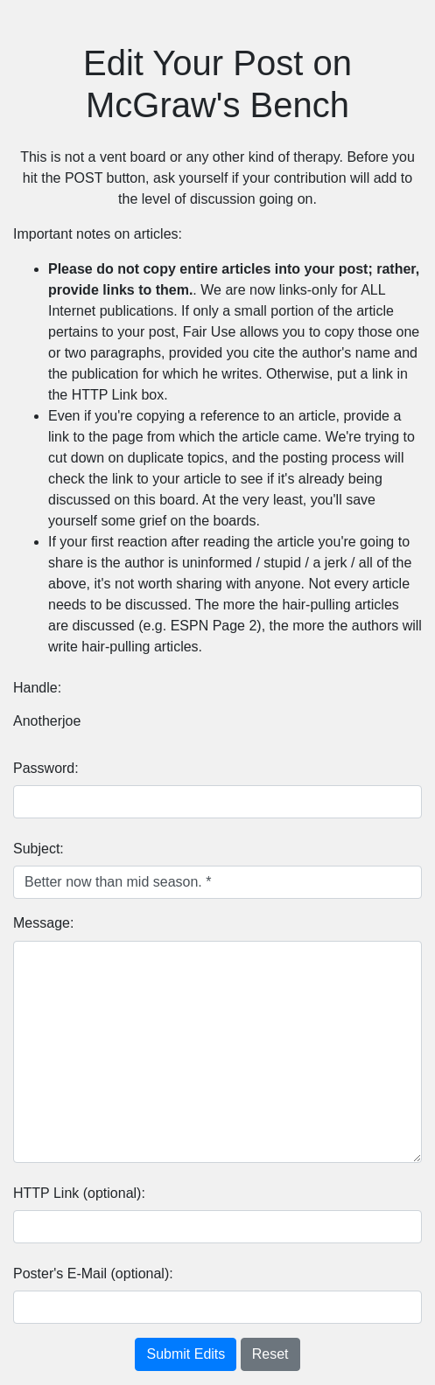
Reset (270, 1354)
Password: (46, 768)
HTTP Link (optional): (79, 1193)
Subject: (38, 848)
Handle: (37, 687)
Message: (43, 922)
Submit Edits (185, 1354)
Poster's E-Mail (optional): (93, 1273)
